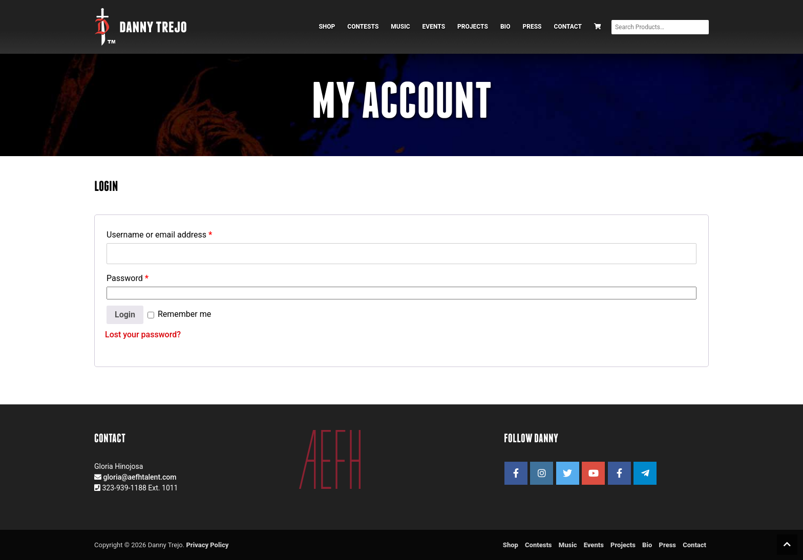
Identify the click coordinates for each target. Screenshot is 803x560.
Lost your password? (143, 334)
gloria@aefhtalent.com (139, 477)
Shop (327, 26)
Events (434, 26)
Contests (362, 26)
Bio (505, 26)
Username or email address (159, 235)
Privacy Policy (207, 545)
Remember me (179, 314)
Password (128, 278)
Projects (472, 26)
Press (531, 26)
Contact (568, 26)
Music (400, 26)
